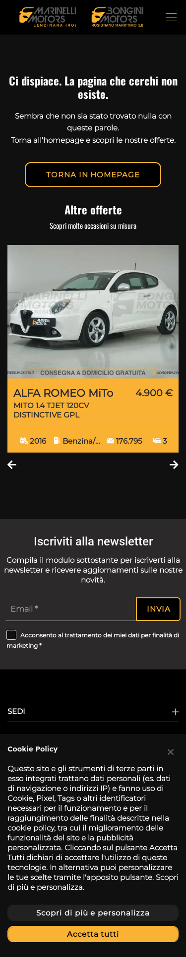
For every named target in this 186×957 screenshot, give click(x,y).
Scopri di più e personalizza (93, 912)
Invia (159, 609)
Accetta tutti (93, 934)
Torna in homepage (93, 174)
